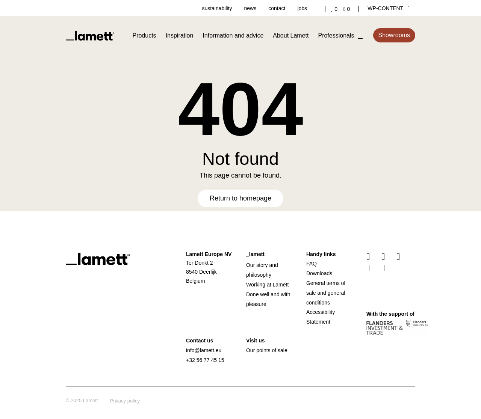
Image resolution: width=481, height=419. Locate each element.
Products (144, 35)
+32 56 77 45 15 (205, 360)
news (250, 8)
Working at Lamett (267, 285)
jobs (302, 8)
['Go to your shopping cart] (348, 9)
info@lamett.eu (203, 350)
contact (276, 8)
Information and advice (233, 35)
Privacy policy (124, 401)
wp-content (389, 8)
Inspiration (180, 35)
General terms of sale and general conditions (325, 293)
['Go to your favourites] (335, 9)
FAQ (311, 264)
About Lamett (291, 35)
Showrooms (394, 35)
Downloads (319, 273)
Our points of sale (266, 350)
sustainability (217, 8)
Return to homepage (240, 198)
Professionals (336, 35)
